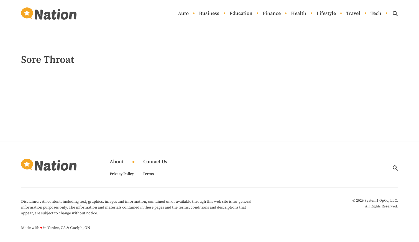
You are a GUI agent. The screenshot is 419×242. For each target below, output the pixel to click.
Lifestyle (326, 14)
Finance (272, 14)
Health (298, 14)
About (117, 162)
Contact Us (155, 162)
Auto (183, 14)
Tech (376, 14)
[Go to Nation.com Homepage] (48, 13)
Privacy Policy (122, 173)
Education (240, 14)
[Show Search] (395, 13)
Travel (353, 14)
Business (209, 14)
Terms (148, 173)
